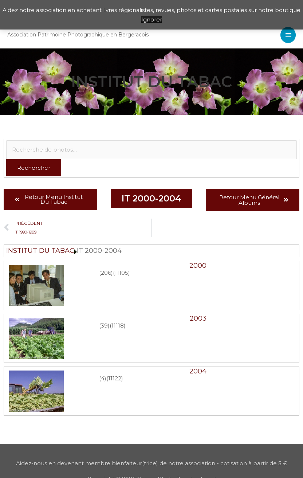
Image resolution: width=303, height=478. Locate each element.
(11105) (121, 272)
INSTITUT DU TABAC (40, 251)
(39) (104, 325)
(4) (102, 378)
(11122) (114, 378)
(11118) (118, 325)
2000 (197, 266)
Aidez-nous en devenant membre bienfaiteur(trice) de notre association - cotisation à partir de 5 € (151, 463)
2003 (198, 318)
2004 (197, 371)
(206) (106, 272)
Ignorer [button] (151, 19)
